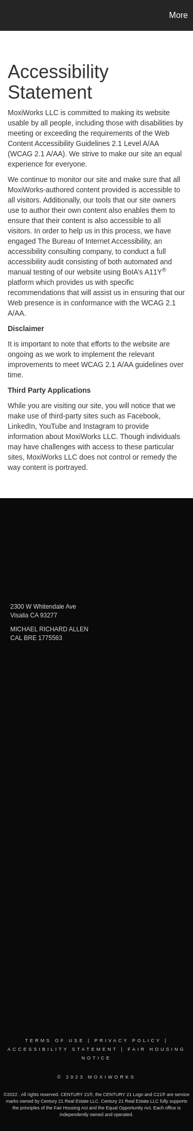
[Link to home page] (9, 15)
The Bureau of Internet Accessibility (94, 241)
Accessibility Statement (62, 1049)
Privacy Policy (127, 1040)
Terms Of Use (55, 1040)
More (178, 15)
